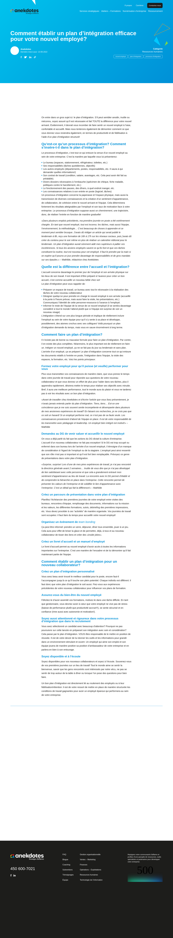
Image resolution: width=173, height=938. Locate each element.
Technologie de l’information (91, 880)
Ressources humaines (89, 875)
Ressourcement (155, 11)
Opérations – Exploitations (90, 870)
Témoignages (68, 875)
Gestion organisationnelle (90, 854)
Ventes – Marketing (87, 860)
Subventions (67, 870)
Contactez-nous (155, 5)
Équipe (65, 880)
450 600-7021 (22, 868)
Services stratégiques (89, 11)
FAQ (64, 854)
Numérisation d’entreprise (134, 11)
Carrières (139, 5)
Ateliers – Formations (111, 11)
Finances (83, 865)
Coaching (66, 865)
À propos (128, 5)
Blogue (65, 860)
